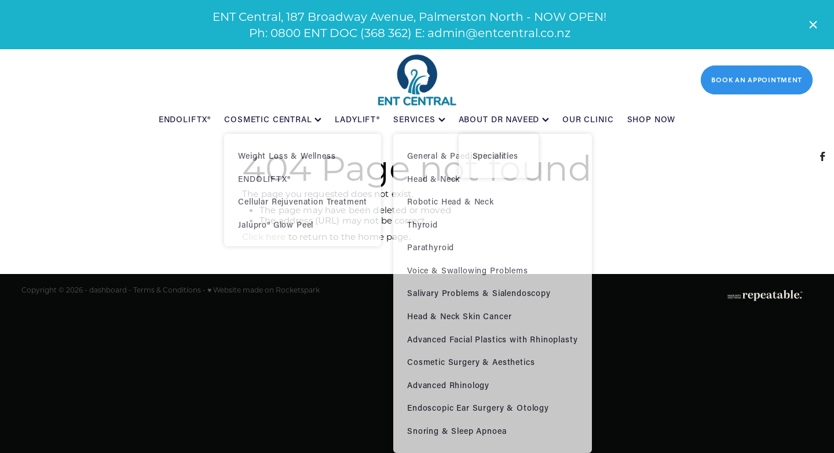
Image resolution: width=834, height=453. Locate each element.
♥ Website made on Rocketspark (263, 289)
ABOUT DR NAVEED (504, 119)
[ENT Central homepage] (416, 80)
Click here (264, 236)
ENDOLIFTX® (185, 119)
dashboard (108, 289)
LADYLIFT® (357, 119)
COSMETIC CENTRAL (272, 119)
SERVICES (419, 119)
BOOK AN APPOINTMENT (756, 80)
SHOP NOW (651, 119)
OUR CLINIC (587, 119)
